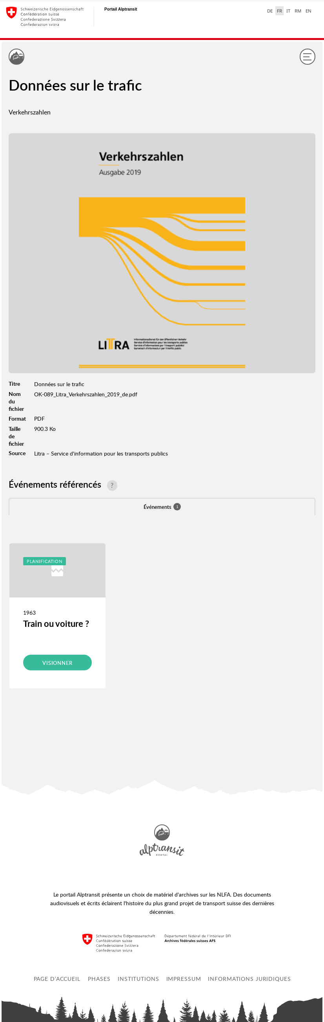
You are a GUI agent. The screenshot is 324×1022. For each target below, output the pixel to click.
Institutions (138, 978)
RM (298, 11)
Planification (44, 561)
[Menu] (307, 56)
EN (308, 11)
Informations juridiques (249, 978)
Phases (99, 978)
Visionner (57, 662)
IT (288, 11)
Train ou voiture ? (56, 623)
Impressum (183, 978)
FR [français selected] (279, 11)
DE (270, 11)
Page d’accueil (57, 978)
